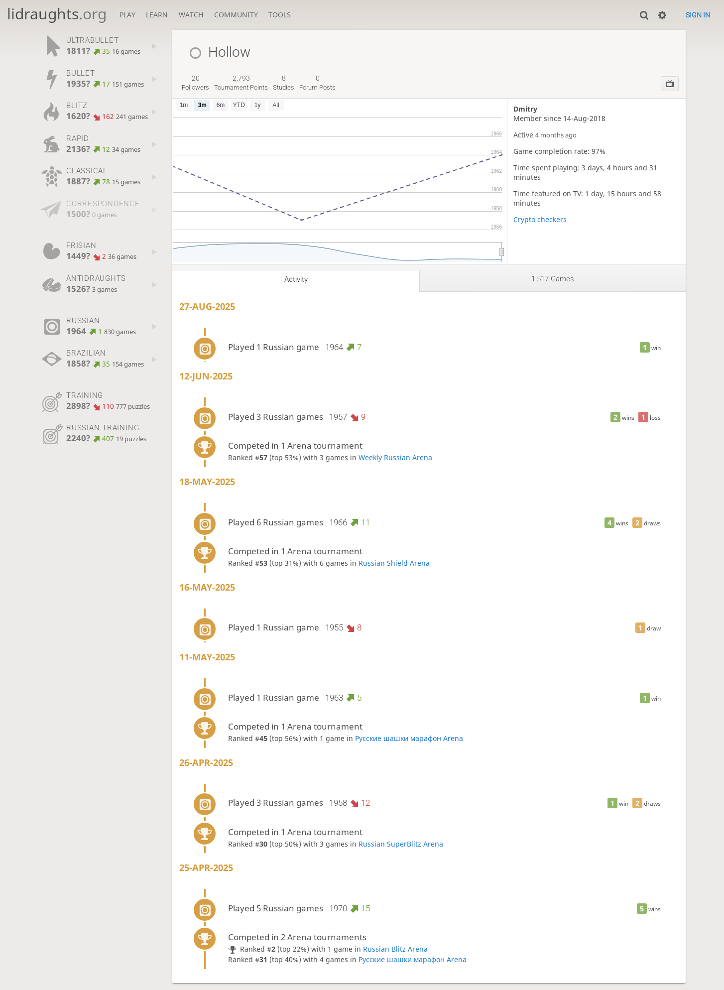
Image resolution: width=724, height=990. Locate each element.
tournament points (241, 82)
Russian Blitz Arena (395, 949)
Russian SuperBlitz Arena (401, 844)
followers (195, 82)
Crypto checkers (540, 219)
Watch (191, 14)
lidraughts (57, 13)
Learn (157, 14)
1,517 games (552, 278)
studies (283, 82)
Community (236, 14)
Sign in (698, 15)
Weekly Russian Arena (395, 457)
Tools (279, 14)
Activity (296, 279)
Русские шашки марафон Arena (409, 738)
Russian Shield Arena (394, 563)
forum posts (317, 82)
